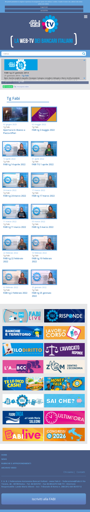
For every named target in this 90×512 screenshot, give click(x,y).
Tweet (15, 86)
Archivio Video (8, 467)
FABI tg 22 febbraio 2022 (13, 260)
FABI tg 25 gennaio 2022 (41, 294)
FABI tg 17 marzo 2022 (43, 195)
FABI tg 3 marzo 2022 (42, 227)
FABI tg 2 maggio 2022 (43, 129)
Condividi (7, 87)
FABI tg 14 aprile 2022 (14, 164)
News (4, 459)
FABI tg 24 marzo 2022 (14, 195)
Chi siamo (68, 472)
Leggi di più (44, 7)
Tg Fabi (20, 81)
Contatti (80, 472)
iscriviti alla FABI (44, 499)
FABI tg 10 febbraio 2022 (42, 260)
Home (4, 455)
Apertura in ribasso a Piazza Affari (14, 131)
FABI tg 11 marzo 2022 (14, 227)
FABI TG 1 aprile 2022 (43, 164)
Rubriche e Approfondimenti (16, 463)
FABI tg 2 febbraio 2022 (15, 292)
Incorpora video (23, 87)
